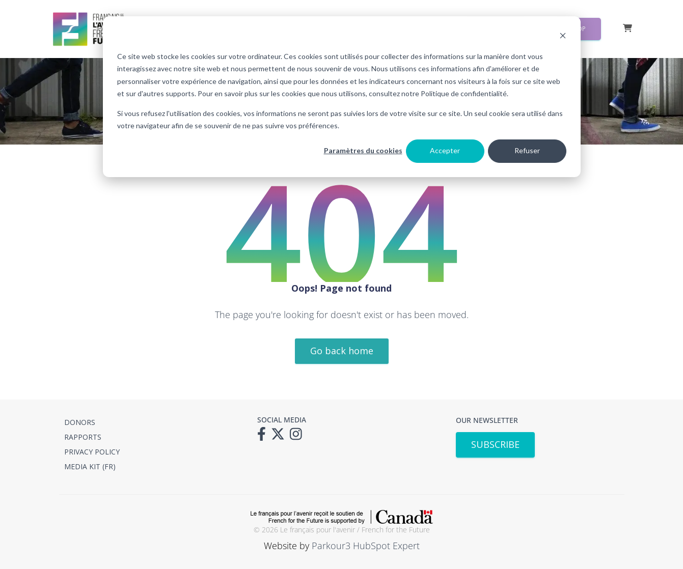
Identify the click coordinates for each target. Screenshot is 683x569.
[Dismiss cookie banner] (562, 37)
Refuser (527, 150)
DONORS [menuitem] (79, 422)
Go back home (341, 351)
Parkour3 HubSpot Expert (366, 545)
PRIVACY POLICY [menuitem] (92, 452)
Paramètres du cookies (363, 150)
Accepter (445, 150)
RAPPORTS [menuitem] (82, 437)
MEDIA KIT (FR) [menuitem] (90, 466)
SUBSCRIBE (495, 444)
